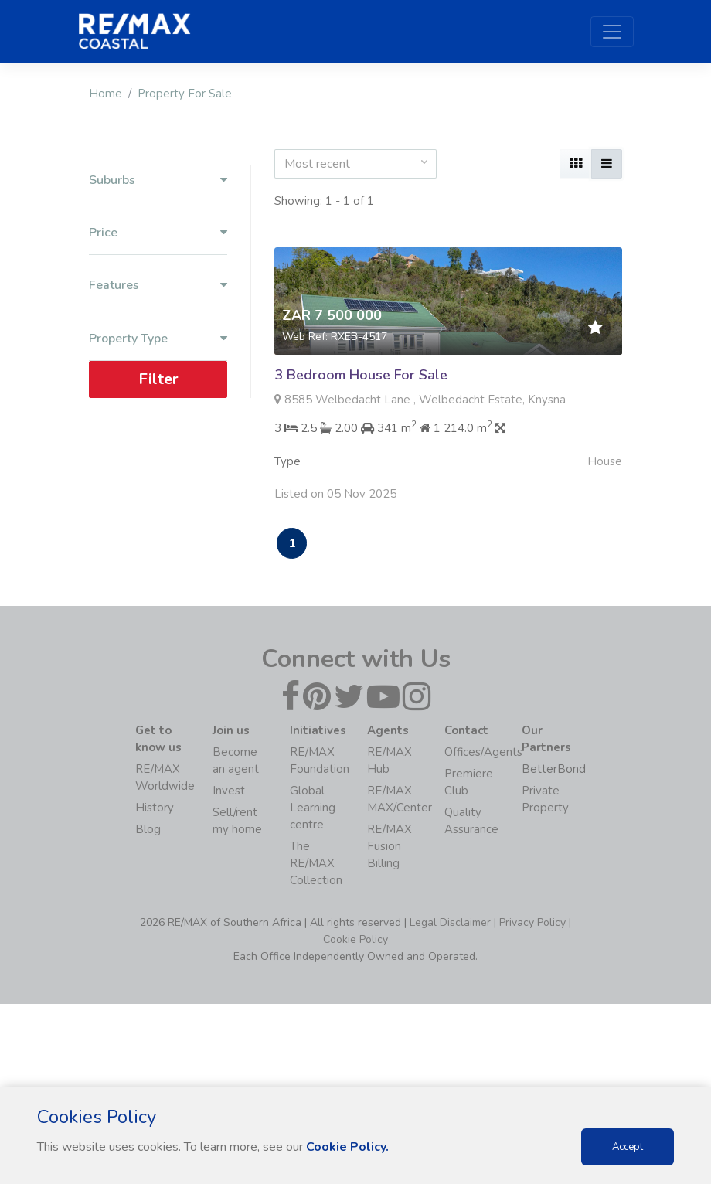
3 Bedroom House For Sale (360, 375)
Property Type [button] (158, 339)
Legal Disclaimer (450, 922)
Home (105, 93)
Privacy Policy (532, 922)
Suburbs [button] (158, 180)
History (154, 807)
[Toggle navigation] (612, 31)
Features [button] (158, 285)
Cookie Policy (355, 939)
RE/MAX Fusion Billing (389, 846)
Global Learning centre (312, 807)
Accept (627, 1147)
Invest (229, 790)
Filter (158, 379)
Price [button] (158, 233)
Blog (148, 829)
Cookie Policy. (347, 1146)
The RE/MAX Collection (316, 863)
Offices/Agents (483, 752)
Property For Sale (185, 93)
